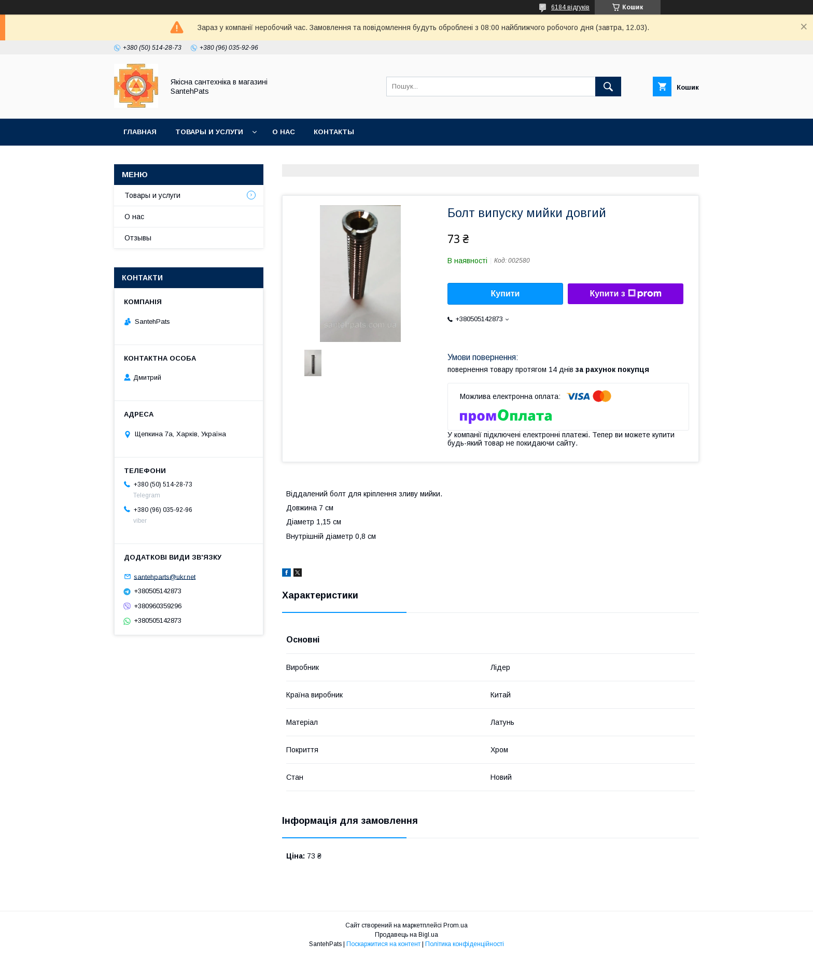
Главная (140, 132)
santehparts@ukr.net (164, 576)
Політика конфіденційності (464, 944)
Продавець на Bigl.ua (406, 934)
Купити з (625, 293)
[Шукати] (608, 86)
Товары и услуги (209, 132)
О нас (283, 132)
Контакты (334, 132)
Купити (505, 293)
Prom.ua (455, 925)
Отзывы (137, 238)
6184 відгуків (570, 7)
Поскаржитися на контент (383, 944)
